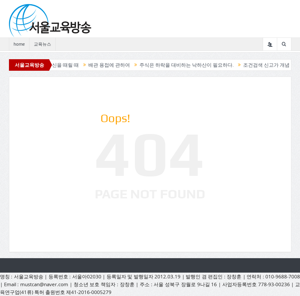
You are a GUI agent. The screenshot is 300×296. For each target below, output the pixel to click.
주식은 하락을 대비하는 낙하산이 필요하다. (189, 65)
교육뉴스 (42, 44)
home (19, 44)
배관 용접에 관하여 (112, 65)
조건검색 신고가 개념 (269, 65)
